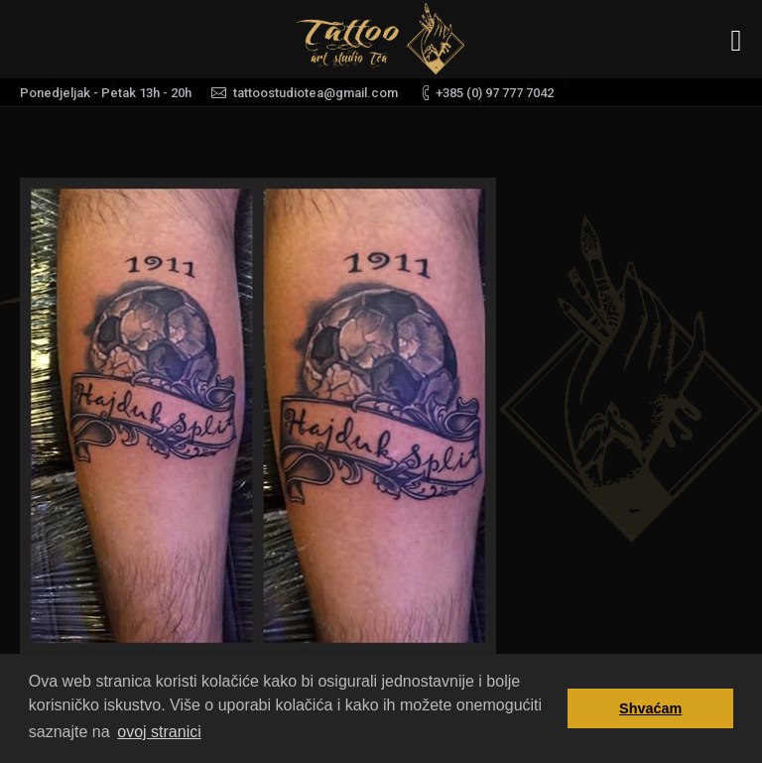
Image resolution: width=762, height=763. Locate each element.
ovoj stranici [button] (158, 731)
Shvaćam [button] (650, 708)
